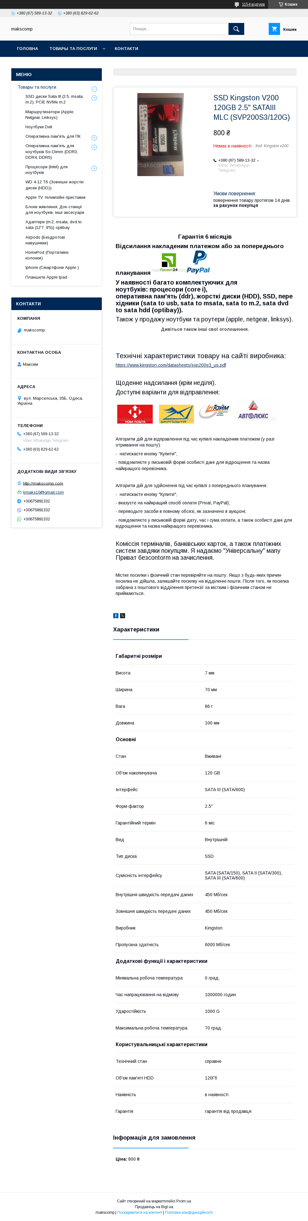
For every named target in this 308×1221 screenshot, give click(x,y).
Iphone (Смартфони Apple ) (52, 267)
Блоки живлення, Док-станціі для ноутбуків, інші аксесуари (54, 209)
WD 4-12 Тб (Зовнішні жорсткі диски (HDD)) (54, 185)
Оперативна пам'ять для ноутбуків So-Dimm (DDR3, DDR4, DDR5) (51, 151)
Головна (27, 48)
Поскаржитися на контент (139, 1212)
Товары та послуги (73, 48)
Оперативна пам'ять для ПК (52, 136)
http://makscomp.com (43, 483)
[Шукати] (236, 29)
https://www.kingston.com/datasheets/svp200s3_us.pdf (171, 365)
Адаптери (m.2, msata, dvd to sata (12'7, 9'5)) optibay (53, 224)
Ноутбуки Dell (38, 127)
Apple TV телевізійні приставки (55, 197)
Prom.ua (183, 1201)
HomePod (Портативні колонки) (47, 255)
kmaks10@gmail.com (43, 492)
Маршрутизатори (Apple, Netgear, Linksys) (49, 114)
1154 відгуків (253, 4)
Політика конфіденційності (189, 1212)
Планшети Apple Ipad (46, 277)
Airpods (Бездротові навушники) (45, 240)
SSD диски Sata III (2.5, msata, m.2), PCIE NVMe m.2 (54, 99)
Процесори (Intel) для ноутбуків (46, 169)
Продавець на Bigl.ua (154, 1207)
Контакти (126, 48)
